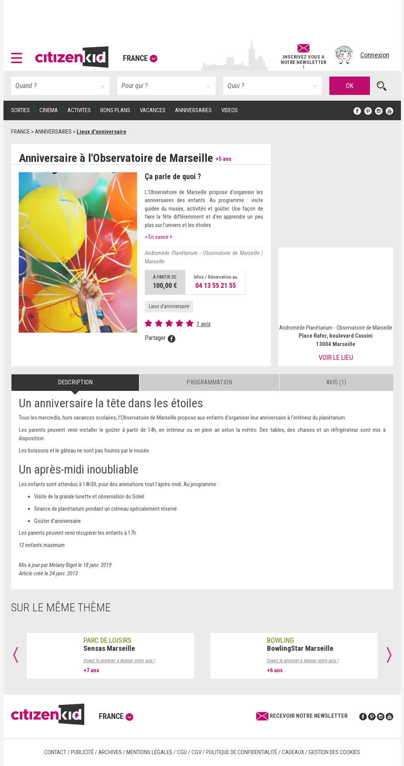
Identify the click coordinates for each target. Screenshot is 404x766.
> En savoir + (158, 237)
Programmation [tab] (209, 382)
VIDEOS (229, 110)
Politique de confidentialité (241, 752)
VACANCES (152, 110)
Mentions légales (149, 752)
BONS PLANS (115, 110)
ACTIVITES (79, 110)
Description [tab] (75, 382)
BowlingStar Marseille (300, 648)
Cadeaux (293, 752)
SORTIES (20, 110)
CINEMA (48, 110)
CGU (182, 752)
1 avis (203, 324)
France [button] (140, 58)
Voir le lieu (336, 357)
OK (349, 86)
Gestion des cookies (334, 752)
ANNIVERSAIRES (193, 110)
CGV (196, 752)
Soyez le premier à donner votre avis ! (119, 660)
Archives (110, 752)
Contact (55, 752)
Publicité (82, 752)
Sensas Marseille (109, 648)
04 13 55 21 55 (215, 285)
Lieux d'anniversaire (169, 306)
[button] (18, 55)
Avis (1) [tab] (336, 382)
